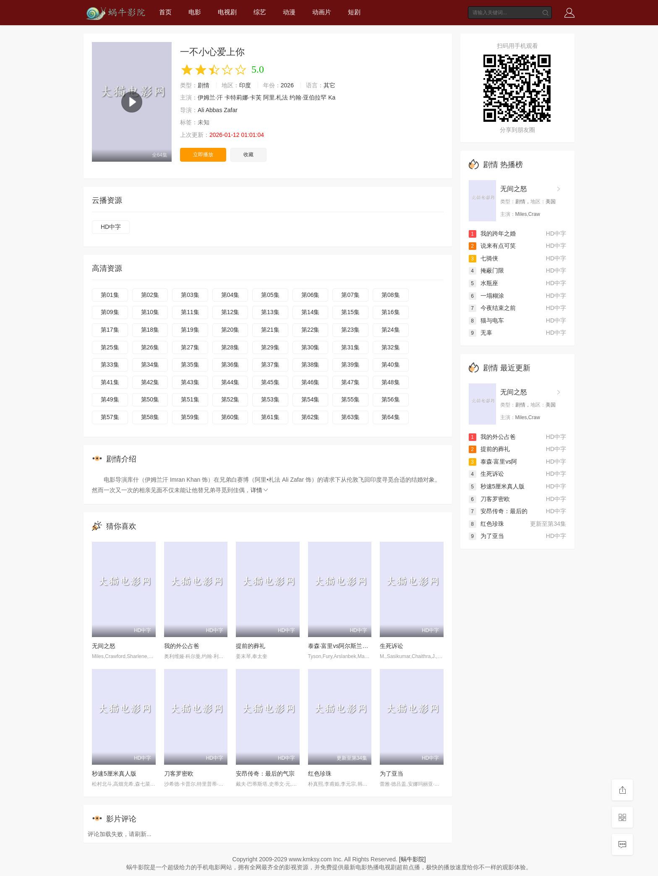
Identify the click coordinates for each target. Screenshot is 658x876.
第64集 (390, 417)
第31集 (350, 347)
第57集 (110, 417)
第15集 (350, 312)
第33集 (110, 364)
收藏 (248, 154)
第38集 (310, 364)
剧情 (203, 85)
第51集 (190, 399)
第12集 (230, 312)
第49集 (110, 399)
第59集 (190, 417)
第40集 (390, 364)
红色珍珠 (320, 773)
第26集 (150, 347)
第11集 (190, 312)
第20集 (230, 329)
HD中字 (111, 226)
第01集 (110, 294)
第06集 (310, 294)
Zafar (231, 110)
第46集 (310, 382)
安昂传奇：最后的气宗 (265, 773)
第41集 (110, 382)
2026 (287, 85)
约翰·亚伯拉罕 (308, 97)
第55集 (350, 399)
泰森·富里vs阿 (493, 461)
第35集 (190, 364)
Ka (331, 97)
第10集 (150, 312)
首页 (165, 12)
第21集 (270, 329)
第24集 (390, 329)
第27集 (190, 347)
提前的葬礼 (250, 646)
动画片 (321, 12)
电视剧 (227, 12)
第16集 (390, 312)
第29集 (270, 347)
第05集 (270, 294)
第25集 (110, 347)
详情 (260, 490)
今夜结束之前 (492, 307)
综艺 (259, 12)
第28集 (230, 347)
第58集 (150, 417)
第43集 (190, 382)
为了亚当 (391, 773)
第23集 (350, 329)
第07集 (350, 294)
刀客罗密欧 (178, 773)
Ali (201, 110)
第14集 (310, 312)
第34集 (150, 364)
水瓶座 (483, 283)
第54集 (310, 399)
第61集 (270, 417)
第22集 (310, 329)
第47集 (350, 382)
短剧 (354, 12)
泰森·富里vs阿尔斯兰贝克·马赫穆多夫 (356, 646)
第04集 (230, 294)
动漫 (289, 12)
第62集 (310, 417)
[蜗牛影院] (412, 859)
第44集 (230, 382)
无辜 (480, 332)
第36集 (230, 364)
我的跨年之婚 (492, 233)
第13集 (270, 312)
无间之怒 (103, 646)
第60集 (230, 417)
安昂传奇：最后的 (498, 511)
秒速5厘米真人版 (114, 773)
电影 (194, 12)
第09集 (110, 312)
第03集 (190, 294)
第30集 (310, 347)
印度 (245, 85)
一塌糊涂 (486, 295)
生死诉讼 (391, 646)
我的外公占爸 (181, 646)
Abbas (214, 110)
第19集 (190, 329)
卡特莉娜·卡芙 (243, 97)
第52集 (230, 399)
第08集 (390, 294)
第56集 (390, 399)
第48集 (390, 382)
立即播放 (203, 154)
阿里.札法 (275, 97)
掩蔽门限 (486, 270)
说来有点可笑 (492, 245)
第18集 (150, 329)
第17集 (110, 329)
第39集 (350, 364)
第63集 (350, 417)
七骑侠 (483, 258)
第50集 (150, 399)
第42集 (150, 382)
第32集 (390, 347)
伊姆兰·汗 (210, 97)
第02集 (150, 294)
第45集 (270, 382)
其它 (329, 85)
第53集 (270, 399)
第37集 (270, 364)
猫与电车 (486, 320)
